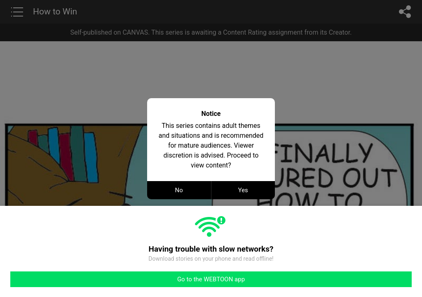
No (179, 190)
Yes (243, 190)
